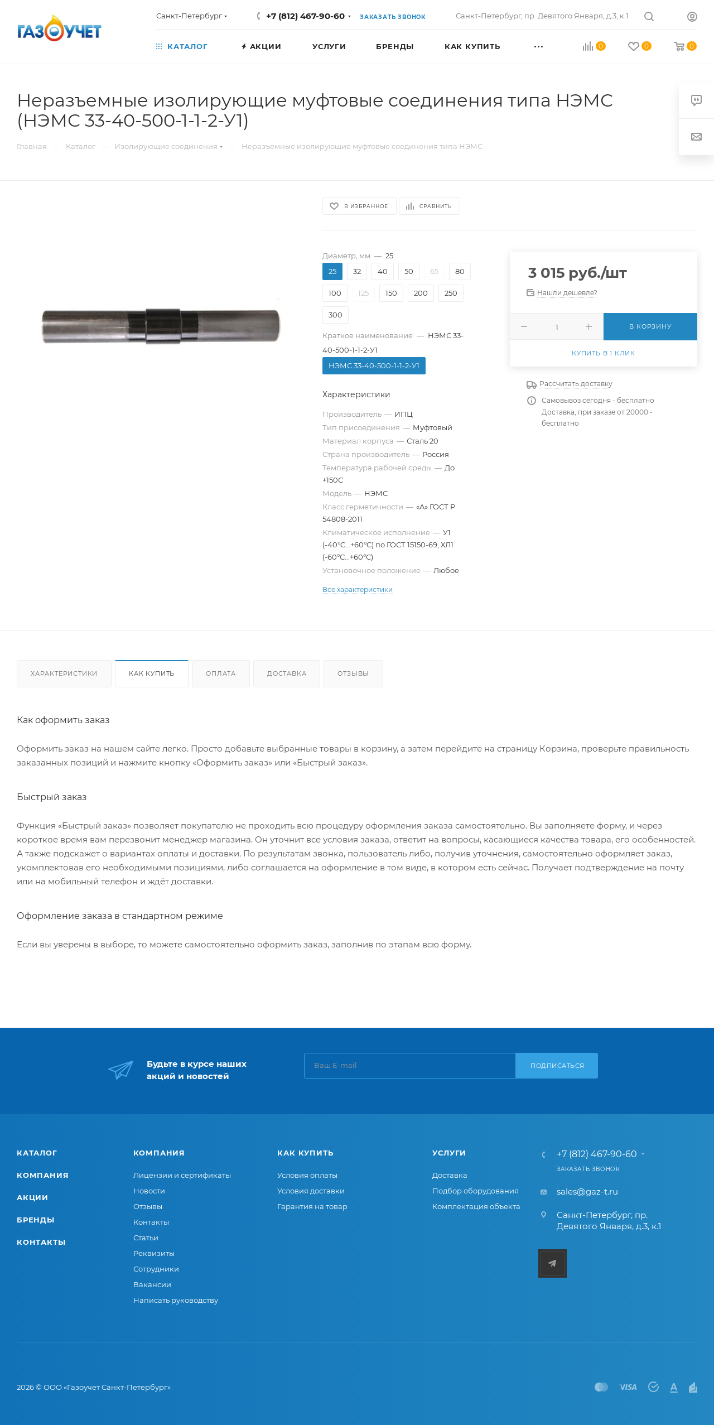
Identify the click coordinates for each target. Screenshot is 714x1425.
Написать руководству (175, 1300)
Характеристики (64, 673)
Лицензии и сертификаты (182, 1175)
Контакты (41, 1242)
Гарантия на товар (312, 1206)
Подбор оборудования (475, 1190)
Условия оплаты (307, 1175)
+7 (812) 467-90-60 (305, 16)
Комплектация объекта (476, 1206)
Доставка (286, 673)
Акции (33, 1197)
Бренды (36, 1219)
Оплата (221, 673)
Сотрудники (156, 1268)
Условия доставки (311, 1190)
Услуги (449, 1152)
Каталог (37, 1152)
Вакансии (152, 1284)
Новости (149, 1190)
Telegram (553, 1263)
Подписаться (557, 1066)
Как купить (152, 673)
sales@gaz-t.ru (587, 1191)
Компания (43, 1175)
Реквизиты (154, 1253)
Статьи (145, 1237)
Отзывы (353, 673)
